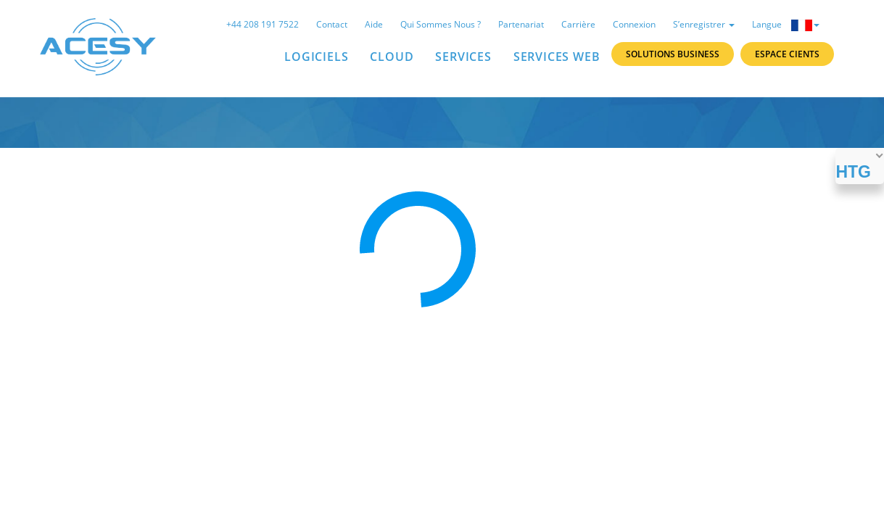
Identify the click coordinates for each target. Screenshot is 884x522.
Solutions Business (672, 54)
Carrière (578, 24)
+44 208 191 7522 (262, 24)
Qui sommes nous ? (440, 24)
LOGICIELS (316, 57)
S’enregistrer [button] (704, 24)
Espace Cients (787, 54)
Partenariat (521, 24)
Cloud (391, 57)
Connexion (634, 24)
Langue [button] (785, 24)
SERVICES (463, 57)
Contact (331, 24)
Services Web (556, 57)
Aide (374, 24)
